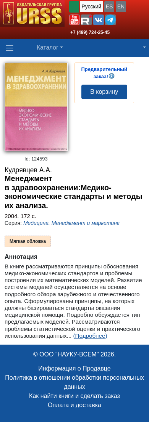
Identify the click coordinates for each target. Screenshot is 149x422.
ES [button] (109, 6)
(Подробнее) (90, 335)
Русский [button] (91, 6)
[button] (74, 19)
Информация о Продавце (74, 368)
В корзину (104, 91)
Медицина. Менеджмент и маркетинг (71, 223)
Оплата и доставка (74, 405)
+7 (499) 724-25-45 (90, 32)
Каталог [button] (47, 47)
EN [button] (121, 6)
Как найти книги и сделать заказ (74, 396)
